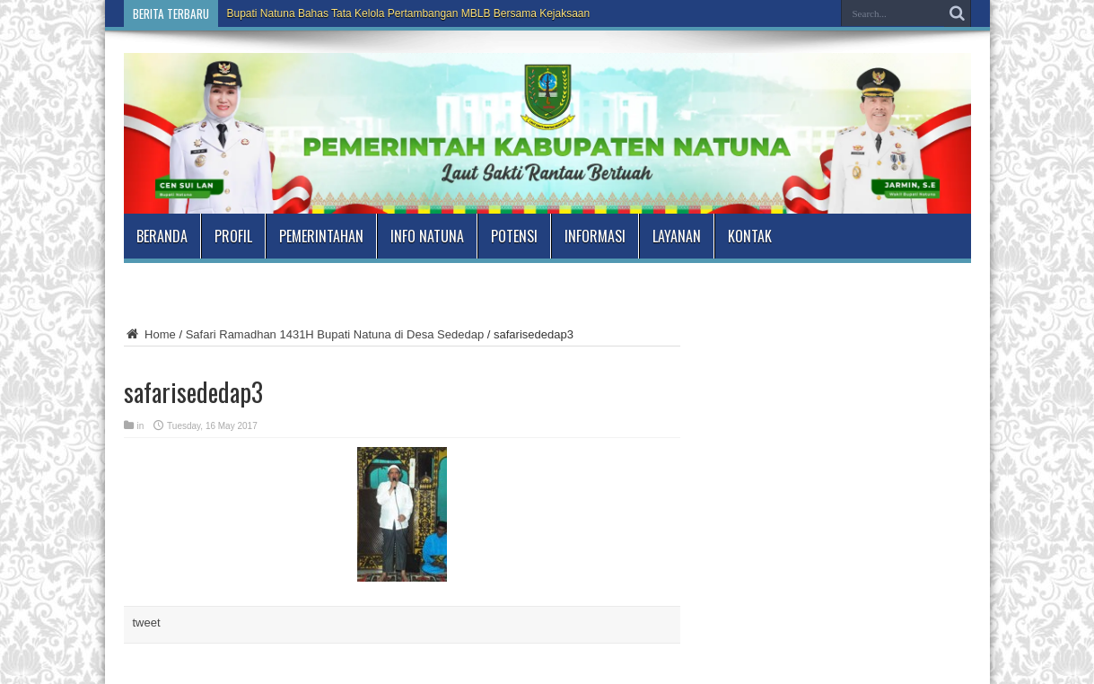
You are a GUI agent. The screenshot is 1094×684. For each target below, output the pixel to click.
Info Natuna (427, 236)
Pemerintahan (321, 236)
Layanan (676, 236)
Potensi (514, 236)
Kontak (750, 236)
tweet (147, 622)
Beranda (162, 236)
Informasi (595, 236)
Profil (233, 236)
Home (150, 334)
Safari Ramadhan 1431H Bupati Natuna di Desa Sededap (335, 334)
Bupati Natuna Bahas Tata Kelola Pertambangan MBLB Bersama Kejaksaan (409, 13)
